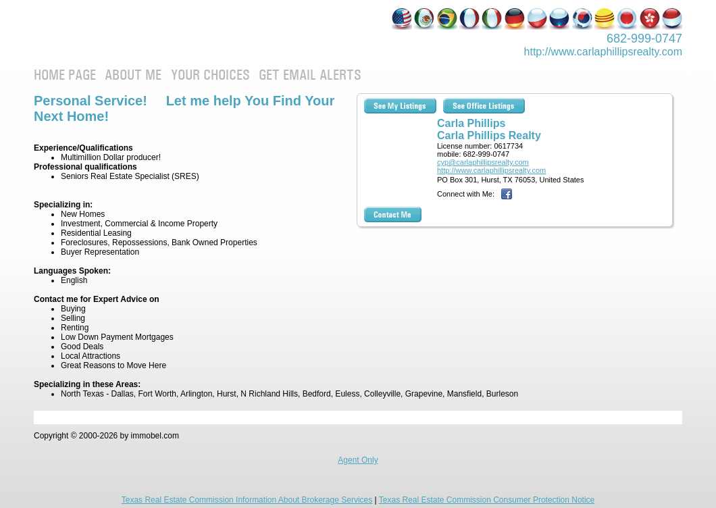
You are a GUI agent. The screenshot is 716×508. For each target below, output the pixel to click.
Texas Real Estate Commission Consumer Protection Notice (486, 500)
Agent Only (358, 460)
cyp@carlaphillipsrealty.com (483, 162)
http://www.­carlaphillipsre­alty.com (603, 51)
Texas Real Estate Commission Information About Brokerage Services (247, 500)
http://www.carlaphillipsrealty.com (491, 170)
